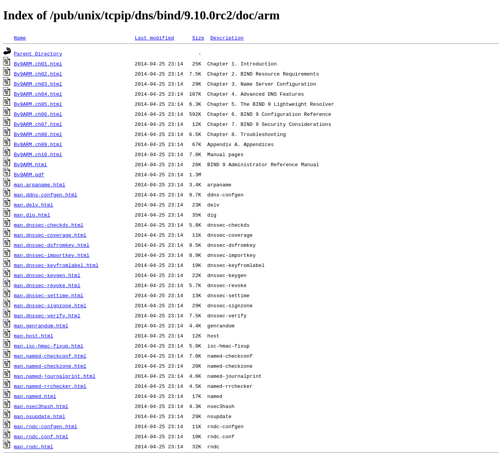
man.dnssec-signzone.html (50, 305)
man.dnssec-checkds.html (48, 224)
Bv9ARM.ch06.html (38, 113)
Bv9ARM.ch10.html (38, 154)
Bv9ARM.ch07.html (38, 124)
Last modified (154, 37)
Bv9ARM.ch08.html (38, 134)
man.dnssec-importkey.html (51, 254)
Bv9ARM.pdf (29, 174)
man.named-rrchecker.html (50, 385)
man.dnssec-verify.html (47, 315)
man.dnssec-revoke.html (47, 285)
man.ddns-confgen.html (45, 194)
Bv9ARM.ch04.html (38, 93)
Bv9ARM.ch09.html (38, 144)
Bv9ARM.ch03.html (38, 83)
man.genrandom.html (41, 325)
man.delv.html (33, 204)
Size (198, 37)
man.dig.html (32, 214)
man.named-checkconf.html (50, 355)
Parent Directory (38, 53)
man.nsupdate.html (39, 416)
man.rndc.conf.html (41, 436)
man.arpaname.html (39, 184)
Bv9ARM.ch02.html (38, 73)
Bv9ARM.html (30, 164)
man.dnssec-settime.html (48, 295)
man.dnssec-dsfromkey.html (51, 244)
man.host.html (33, 335)
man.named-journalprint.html (55, 375)
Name (20, 37)
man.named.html (35, 396)
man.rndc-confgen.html (45, 426)
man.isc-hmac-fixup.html (48, 345)
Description (227, 37)
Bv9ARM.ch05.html (38, 103)
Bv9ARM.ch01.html (38, 63)
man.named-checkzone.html (50, 365)
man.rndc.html (33, 446)
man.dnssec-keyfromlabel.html (56, 265)
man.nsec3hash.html (41, 406)
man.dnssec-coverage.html (50, 234)
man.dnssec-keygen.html (47, 275)
